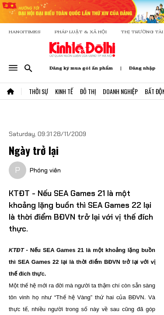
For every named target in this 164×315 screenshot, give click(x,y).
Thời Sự (38, 91)
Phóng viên (45, 170)
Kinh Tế (64, 91)
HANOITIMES (25, 32)
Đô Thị (88, 91)
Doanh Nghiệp (120, 91)
